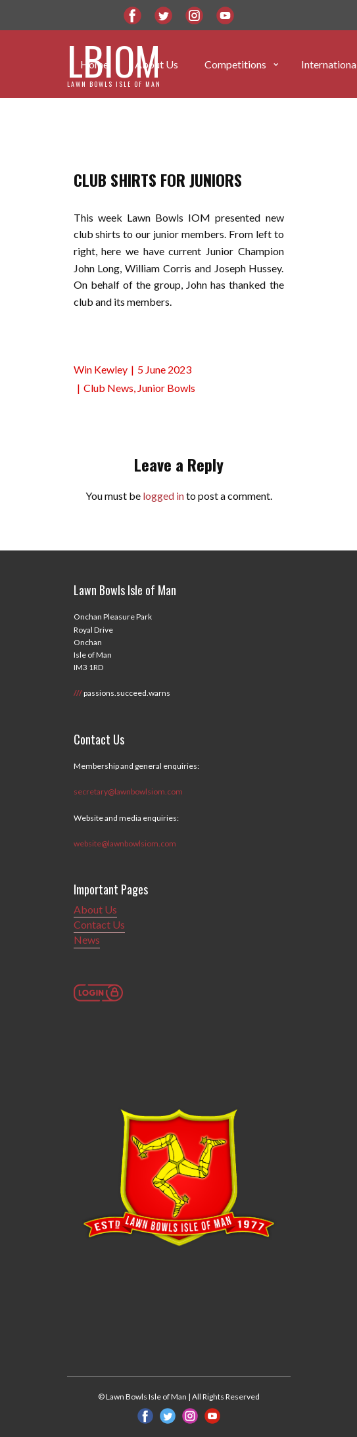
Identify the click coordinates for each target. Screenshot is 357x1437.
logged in (163, 495)
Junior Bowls (166, 387)
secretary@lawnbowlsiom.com (128, 791)
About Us (95, 909)
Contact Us (99, 924)
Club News (108, 387)
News (87, 939)
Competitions (235, 64)
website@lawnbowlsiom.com (125, 843)
